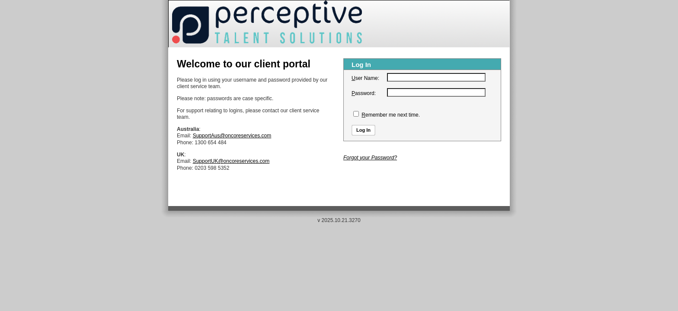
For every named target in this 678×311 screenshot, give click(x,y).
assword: (364, 93)
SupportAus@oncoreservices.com (232, 136)
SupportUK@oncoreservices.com (231, 161)
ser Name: (365, 78)
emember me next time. (390, 115)
